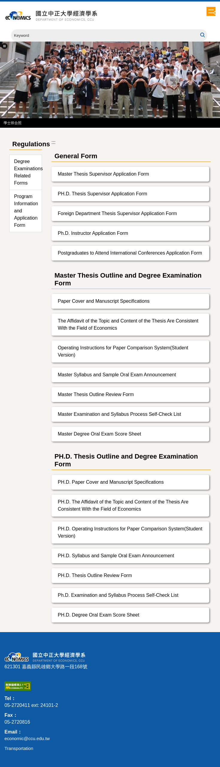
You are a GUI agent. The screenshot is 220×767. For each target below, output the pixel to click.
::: (53, 142)
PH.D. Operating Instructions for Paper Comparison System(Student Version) (130, 532)
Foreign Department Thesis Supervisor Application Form (117, 213)
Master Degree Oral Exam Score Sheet (99, 433)
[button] (216, 14)
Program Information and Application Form (26, 211)
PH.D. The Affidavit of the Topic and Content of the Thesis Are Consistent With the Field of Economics (123, 505)
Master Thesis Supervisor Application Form (103, 173)
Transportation (18, 748)
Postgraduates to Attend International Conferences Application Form (130, 252)
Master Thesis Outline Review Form (96, 394)
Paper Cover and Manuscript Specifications (104, 301)
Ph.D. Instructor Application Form (93, 233)
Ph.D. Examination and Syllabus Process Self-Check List (118, 595)
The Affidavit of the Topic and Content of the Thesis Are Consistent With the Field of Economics (128, 324)
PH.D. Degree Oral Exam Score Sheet (98, 614)
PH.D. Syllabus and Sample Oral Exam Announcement (116, 555)
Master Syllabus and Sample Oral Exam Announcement (117, 374)
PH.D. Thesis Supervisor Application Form (102, 193)
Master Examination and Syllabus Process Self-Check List (119, 414)
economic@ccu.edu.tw (27, 738)
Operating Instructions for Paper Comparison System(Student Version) (123, 351)
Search (202, 35)
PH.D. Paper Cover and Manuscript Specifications (111, 482)
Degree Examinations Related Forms (28, 172)
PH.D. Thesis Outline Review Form (95, 575)
